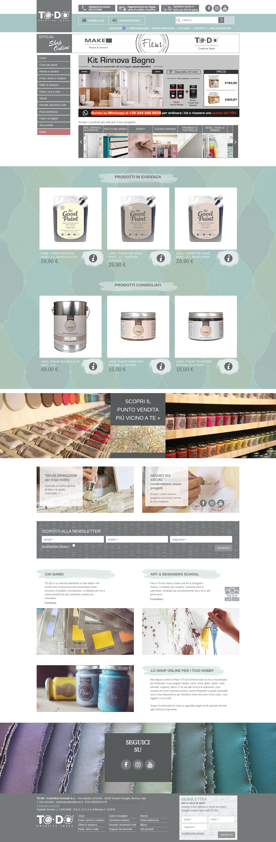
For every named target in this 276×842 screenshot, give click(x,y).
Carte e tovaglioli (118, 815)
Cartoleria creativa (119, 820)
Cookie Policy (131, 802)
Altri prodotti (147, 829)
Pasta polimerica (149, 820)
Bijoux (143, 824)
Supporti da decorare (120, 829)
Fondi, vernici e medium (91, 820)
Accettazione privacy (192, 833)
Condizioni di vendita (48, 805)
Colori (81, 815)
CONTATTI (199, 28)
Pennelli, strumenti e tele (122, 824)
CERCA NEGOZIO (138, 28)
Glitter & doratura (87, 824)
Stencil (144, 815)
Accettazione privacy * (56, 546)
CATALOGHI (117, 28)
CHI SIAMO (184, 28)
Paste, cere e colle (88, 829)
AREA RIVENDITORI (220, 28)
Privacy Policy (115, 802)
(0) (96, 20)
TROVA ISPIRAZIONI (163, 28)
